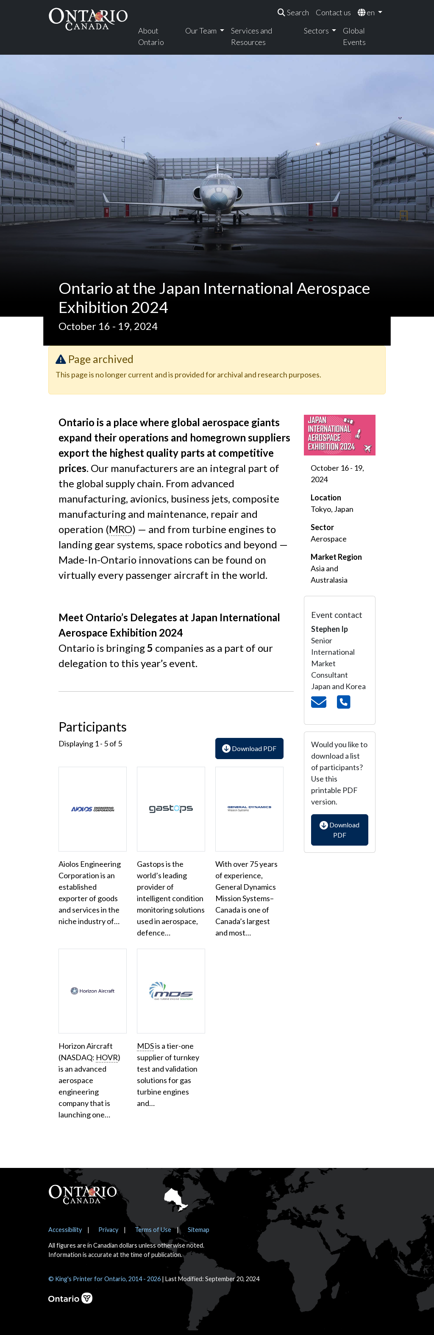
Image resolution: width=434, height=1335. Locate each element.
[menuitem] (293, 12)
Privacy (108, 1229)
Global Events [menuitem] (354, 36)
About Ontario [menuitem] (151, 36)
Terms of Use (153, 1229)
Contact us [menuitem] (333, 12)
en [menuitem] (367, 12)
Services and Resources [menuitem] (251, 36)
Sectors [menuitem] (317, 30)
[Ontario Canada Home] (88, 18)
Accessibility (65, 1229)
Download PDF (249, 748)
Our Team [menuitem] (201, 30)
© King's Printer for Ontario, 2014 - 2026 (104, 1278)
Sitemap (198, 1229)
